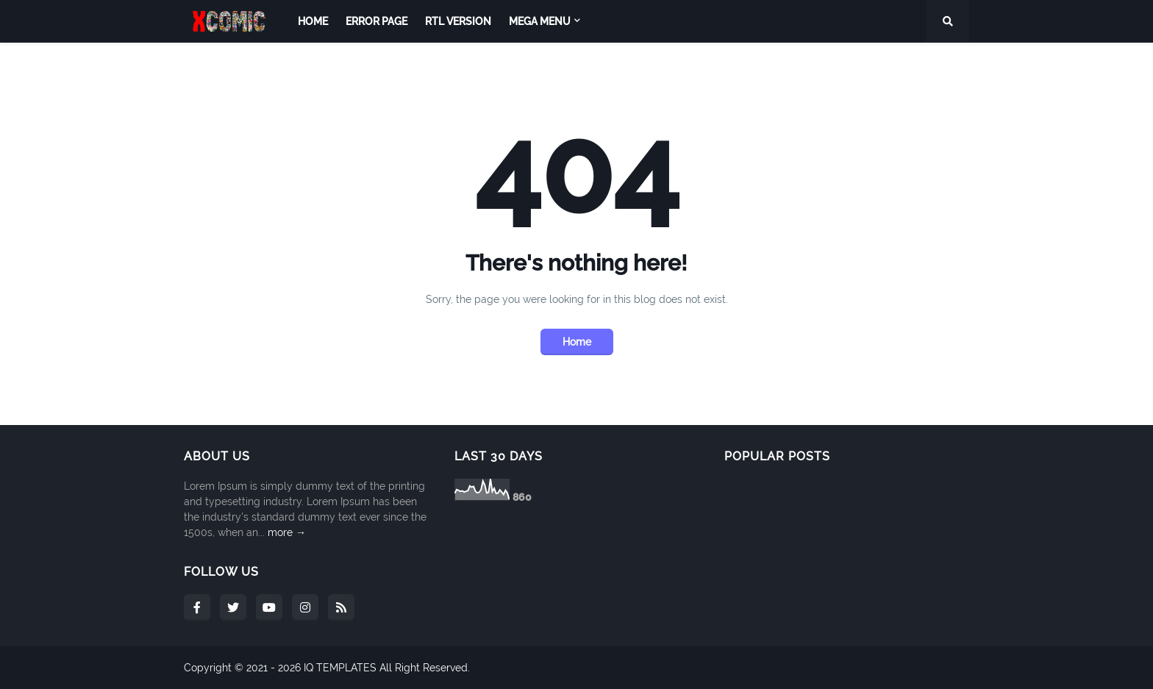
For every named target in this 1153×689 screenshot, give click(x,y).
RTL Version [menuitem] (458, 21)
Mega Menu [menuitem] (540, 21)
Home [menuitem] (313, 21)
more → (287, 532)
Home (577, 342)
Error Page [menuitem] (376, 21)
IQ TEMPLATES (340, 668)
